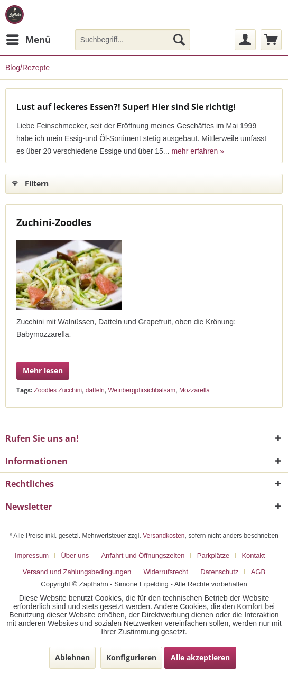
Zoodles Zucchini (58, 390)
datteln (95, 390)
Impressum (32, 555)
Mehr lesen (43, 371)
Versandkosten (163, 535)
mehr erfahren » (197, 151)
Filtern (30, 182)
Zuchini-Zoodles (53, 222)
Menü (28, 38)
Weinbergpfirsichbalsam (141, 390)
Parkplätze (213, 555)
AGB (258, 572)
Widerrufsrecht (165, 572)
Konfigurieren (131, 657)
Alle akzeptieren (200, 657)
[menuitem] (28, 39)
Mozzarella (194, 390)
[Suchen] (179, 39)
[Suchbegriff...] (132, 39)
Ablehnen (72, 657)
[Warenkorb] (271, 39)
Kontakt (253, 555)
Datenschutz (219, 572)
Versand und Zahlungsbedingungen (77, 572)
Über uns (75, 555)
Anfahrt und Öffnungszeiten (142, 555)
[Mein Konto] (245, 39)
